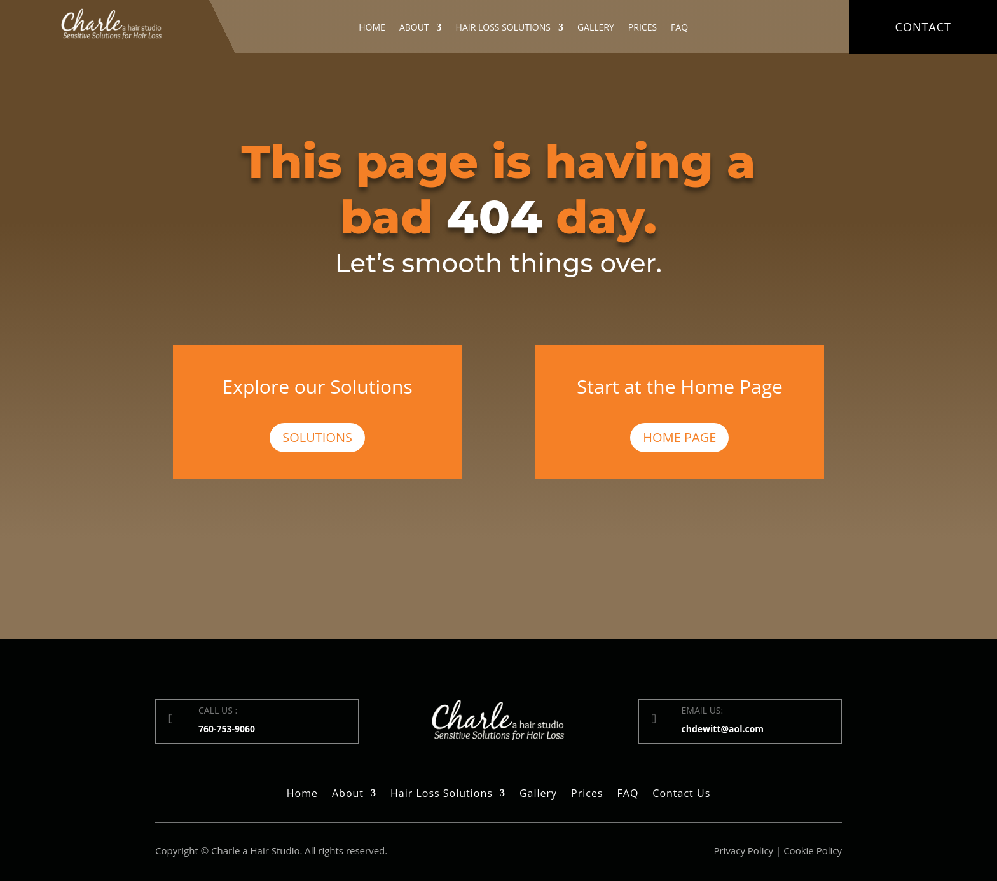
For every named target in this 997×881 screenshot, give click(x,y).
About (414, 27)
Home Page (679, 437)
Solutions (317, 437)
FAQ (679, 27)
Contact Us (681, 794)
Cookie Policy (812, 850)
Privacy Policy (743, 850)
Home (372, 27)
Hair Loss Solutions (503, 27)
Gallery (595, 27)
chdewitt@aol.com (723, 729)
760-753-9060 (226, 729)
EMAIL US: (703, 710)
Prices (642, 27)
